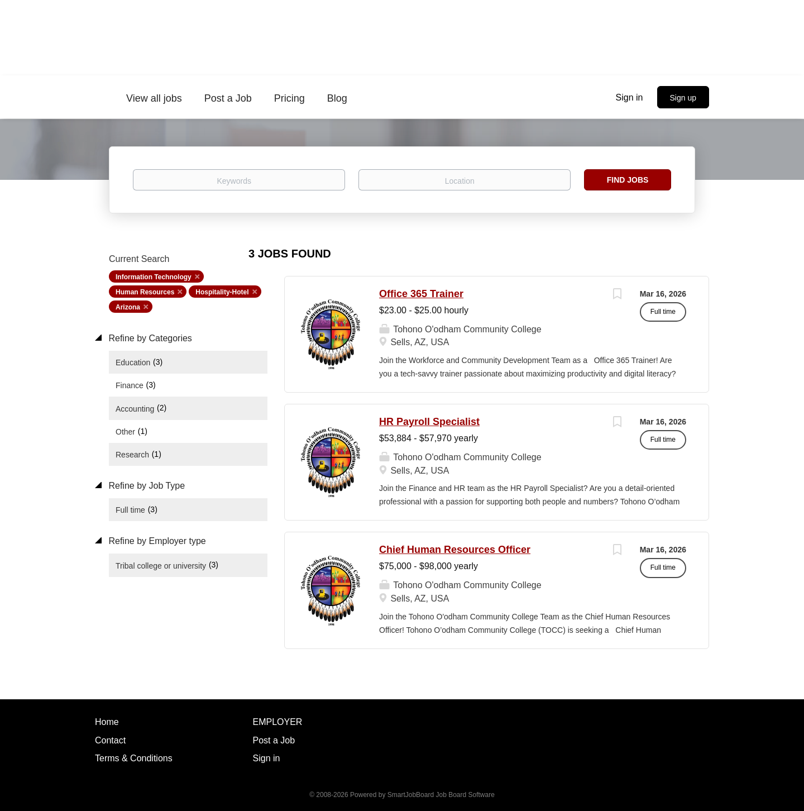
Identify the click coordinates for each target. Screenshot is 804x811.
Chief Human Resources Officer (454, 549)
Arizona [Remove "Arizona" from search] (128, 307)
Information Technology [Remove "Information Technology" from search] (154, 277)
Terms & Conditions (134, 758)
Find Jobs (628, 179)
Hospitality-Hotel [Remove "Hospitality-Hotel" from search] (221, 292)
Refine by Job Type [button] (145, 485)
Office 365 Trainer (421, 293)
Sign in (629, 97)
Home (107, 722)
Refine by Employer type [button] (156, 541)
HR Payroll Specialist (429, 421)
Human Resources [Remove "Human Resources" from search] (145, 292)
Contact (110, 740)
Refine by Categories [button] (149, 338)
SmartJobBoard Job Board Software (441, 795)
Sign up (683, 97)
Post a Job (274, 740)
